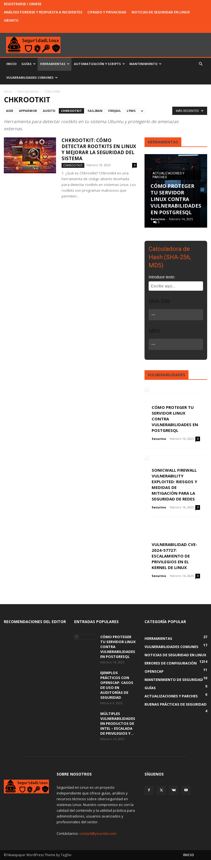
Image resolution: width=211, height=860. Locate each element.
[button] (200, 64)
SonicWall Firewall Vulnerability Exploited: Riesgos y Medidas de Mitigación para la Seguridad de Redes (174, 484)
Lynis (131, 111)
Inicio (11, 64)
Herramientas (55, 64)
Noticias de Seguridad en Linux (161, 12)
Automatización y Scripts (99, 64)
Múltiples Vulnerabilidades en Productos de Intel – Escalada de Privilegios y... (117, 723)
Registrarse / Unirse (22, 4)
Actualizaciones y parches (168, 175)
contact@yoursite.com (97, 833)
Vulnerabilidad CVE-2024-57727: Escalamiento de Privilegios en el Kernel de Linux (174, 556)
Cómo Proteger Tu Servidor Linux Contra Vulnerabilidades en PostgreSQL (176, 199)
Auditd (49, 111)
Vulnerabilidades (166, 374)
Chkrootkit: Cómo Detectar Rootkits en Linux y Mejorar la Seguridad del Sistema (99, 149)
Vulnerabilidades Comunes (32, 77)
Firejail (114, 111)
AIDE (9, 111)
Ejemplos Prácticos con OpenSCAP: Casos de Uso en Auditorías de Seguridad (116, 685)
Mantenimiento (145, 64)
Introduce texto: (162, 277)
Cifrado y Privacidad (106, 12)
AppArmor (28, 111)
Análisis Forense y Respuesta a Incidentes (43, 12)
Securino (158, 219)
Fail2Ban (95, 111)
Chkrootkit (71, 111)
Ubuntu (11, 20)
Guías (28, 64)
